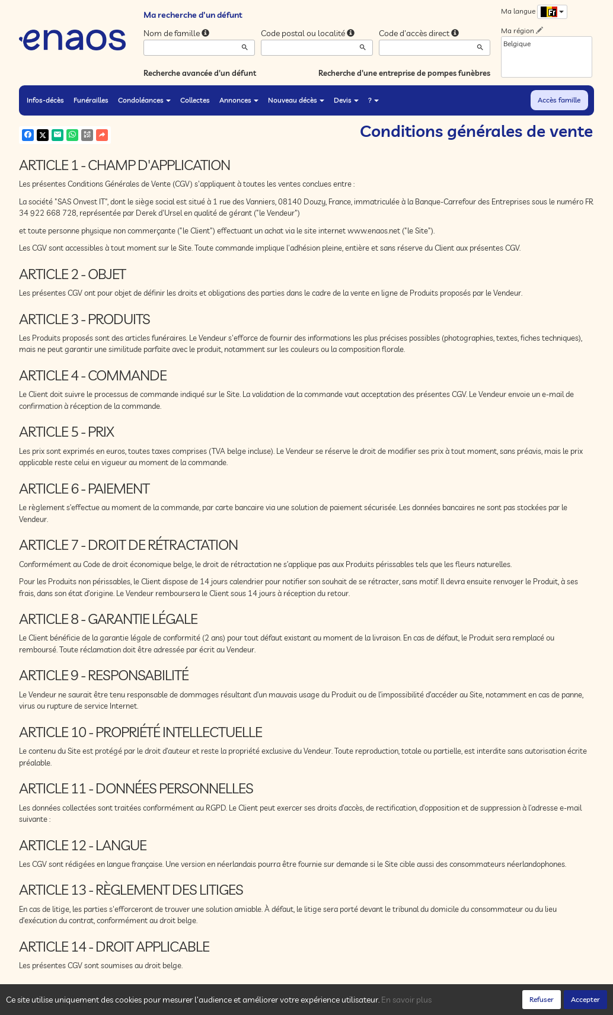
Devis (346, 99)
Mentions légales (231, 1003)
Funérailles (91, 99)
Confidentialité (137, 1003)
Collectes (195, 99)
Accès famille (559, 99)
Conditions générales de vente (317, 1003)
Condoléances (144, 99)
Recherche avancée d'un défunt (199, 73)
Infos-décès (45, 99)
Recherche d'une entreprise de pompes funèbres (404, 73)
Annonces (238, 99)
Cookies (182, 1003)
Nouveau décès (296, 99)
